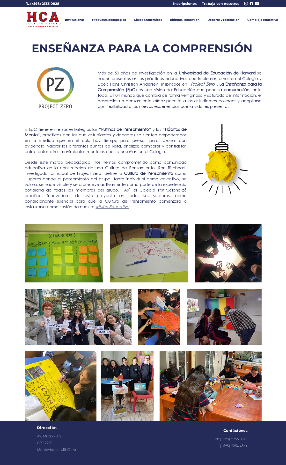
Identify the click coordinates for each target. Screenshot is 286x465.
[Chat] (257, 4)
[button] (74, 19)
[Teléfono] (28, 4)
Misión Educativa (112, 207)
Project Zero (202, 84)
